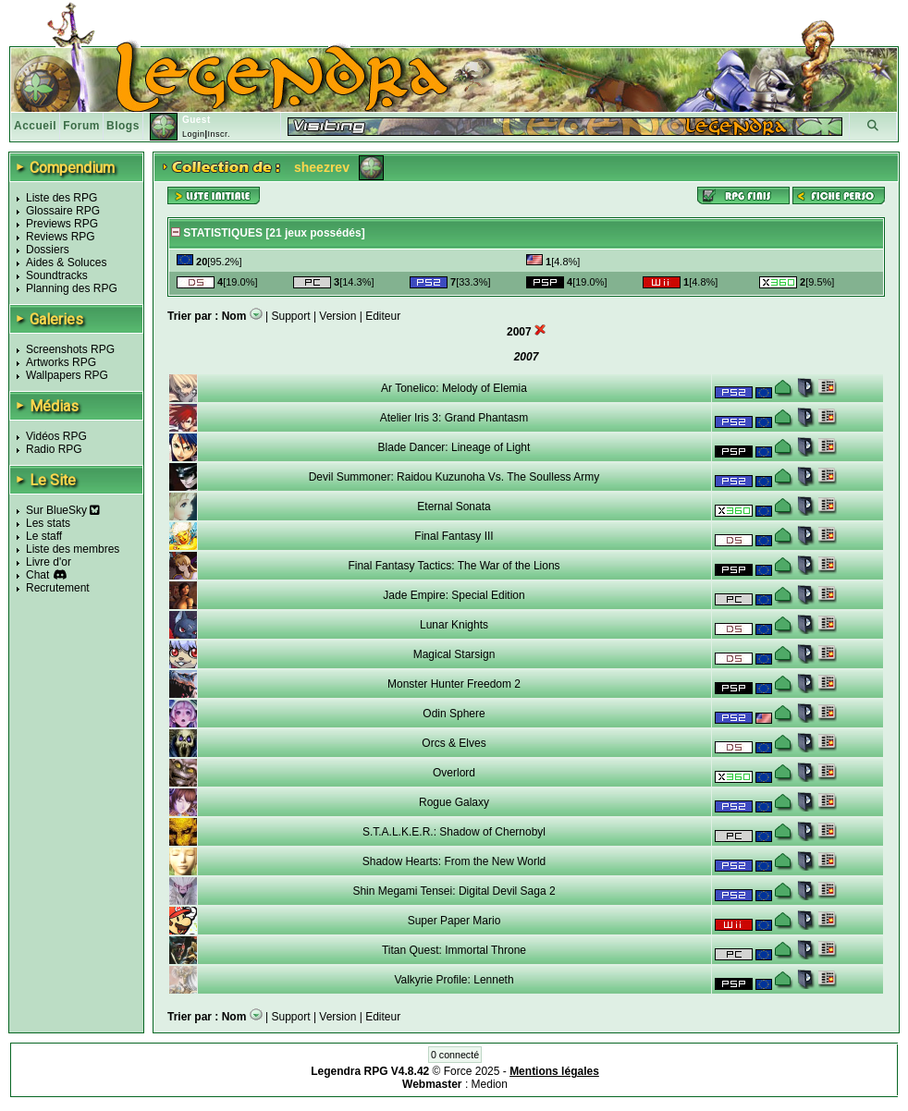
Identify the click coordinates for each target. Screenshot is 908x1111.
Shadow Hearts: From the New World (454, 861)
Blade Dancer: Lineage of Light (454, 447)
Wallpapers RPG (67, 375)
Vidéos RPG (56, 436)
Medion (490, 1084)
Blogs (123, 125)
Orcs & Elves (453, 743)
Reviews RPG (60, 236)
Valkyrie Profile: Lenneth (453, 979)
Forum (81, 125)
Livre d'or (48, 562)
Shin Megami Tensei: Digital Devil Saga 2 (453, 891)
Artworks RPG (61, 362)
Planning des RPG (71, 288)
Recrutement (58, 587)
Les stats (48, 523)
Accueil (35, 125)
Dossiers (47, 249)
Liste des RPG (61, 197)
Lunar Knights (454, 624)
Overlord (454, 772)
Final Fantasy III (453, 536)
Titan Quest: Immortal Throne (454, 950)
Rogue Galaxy (454, 802)
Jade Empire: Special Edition (453, 595)
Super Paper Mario (454, 920)
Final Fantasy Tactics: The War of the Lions (453, 565)
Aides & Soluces (66, 262)
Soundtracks (57, 275)
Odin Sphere (454, 713)
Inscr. (218, 134)
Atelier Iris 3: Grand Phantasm (454, 417)
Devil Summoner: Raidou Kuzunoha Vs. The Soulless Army (454, 476)
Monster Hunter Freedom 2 (454, 684)
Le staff (44, 536)
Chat (37, 574)
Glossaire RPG (63, 210)
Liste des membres (72, 549)
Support (291, 316)
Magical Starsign (454, 654)
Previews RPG (62, 223)
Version (337, 316)
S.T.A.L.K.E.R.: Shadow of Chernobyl (454, 831)
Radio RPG (54, 449)
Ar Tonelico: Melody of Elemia (454, 388)
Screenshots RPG (70, 349)
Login (193, 134)
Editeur (382, 316)
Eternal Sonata (453, 506)
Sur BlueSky (63, 510)
